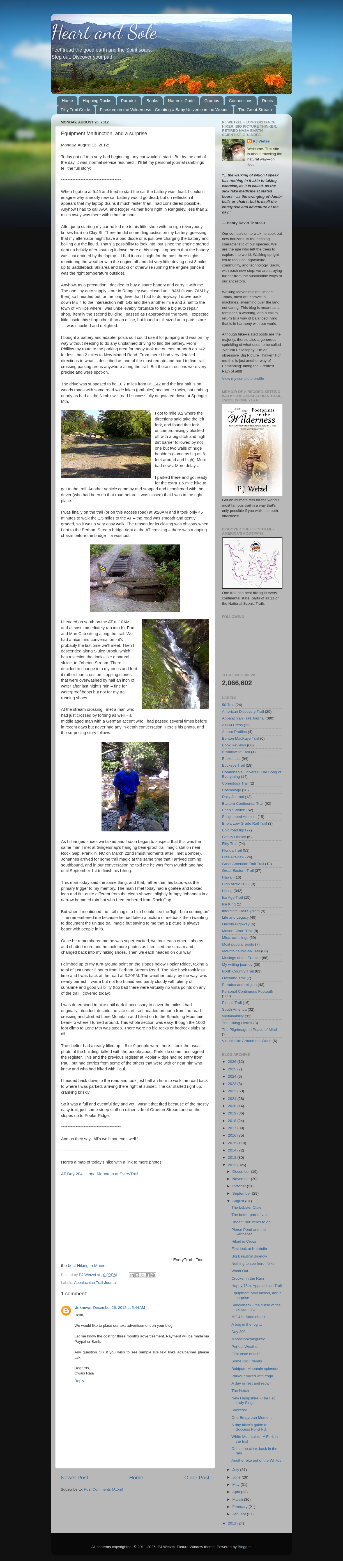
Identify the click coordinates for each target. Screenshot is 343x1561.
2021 (232, 1098)
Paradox (129, 100)
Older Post (196, 1477)
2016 (232, 1135)
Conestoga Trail (235, 783)
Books (152, 100)
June (237, 1477)
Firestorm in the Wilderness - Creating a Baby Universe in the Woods (164, 109)
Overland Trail (234, 978)
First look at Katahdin (249, 1249)
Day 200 (238, 1332)
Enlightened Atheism (239, 817)
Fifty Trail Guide (75, 109)
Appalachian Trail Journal (95, 1282)
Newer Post (74, 1477)
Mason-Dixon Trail (237, 931)
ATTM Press (232, 725)
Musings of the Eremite (241, 958)
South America (234, 1009)
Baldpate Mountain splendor (254, 1369)
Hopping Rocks (97, 100)
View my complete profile (243, 378)
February (240, 1507)
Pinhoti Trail (232, 1003)
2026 (232, 1061)
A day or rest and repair (251, 1383)
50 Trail (228, 705)
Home (67, 100)
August (238, 1201)
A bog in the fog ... (246, 1324)
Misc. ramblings (235, 937)
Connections (240, 100)
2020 (232, 1106)
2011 (232, 1523)
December (241, 1171)
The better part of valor (250, 1215)
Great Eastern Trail (238, 870)
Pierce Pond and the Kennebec (248, 1231)
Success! (239, 1410)
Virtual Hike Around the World (247, 1041)
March (238, 1499)
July (236, 1470)
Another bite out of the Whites (256, 1460)
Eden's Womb (233, 810)
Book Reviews (234, 745)
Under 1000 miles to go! (251, 1222)
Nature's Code (181, 100)
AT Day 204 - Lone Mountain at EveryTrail (99, 1174)
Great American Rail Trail (243, 864)
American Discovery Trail (243, 711)
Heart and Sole (104, 32)
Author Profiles (234, 732)
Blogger (244, 1547)
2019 (232, 1113)
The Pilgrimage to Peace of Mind (249, 1029)
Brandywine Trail (236, 752)
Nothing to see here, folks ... (254, 1263)
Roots (267, 100)
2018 (232, 1121)
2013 (232, 1157)
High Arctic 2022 (236, 884)
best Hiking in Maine (86, 1265)
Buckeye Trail (233, 765)
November (241, 1179)
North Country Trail (238, 971)
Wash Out (239, 1271)
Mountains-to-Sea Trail (241, 951)
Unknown (83, 1307)
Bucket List (231, 759)
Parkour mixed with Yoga (252, 1376)
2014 (232, 1150)
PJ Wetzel (262, 141)
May (236, 1484)
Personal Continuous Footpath (247, 991)
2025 (232, 1069)
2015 (232, 1143)
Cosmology (231, 790)
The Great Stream (255, 109)
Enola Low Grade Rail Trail (244, 823)
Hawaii (228, 877)
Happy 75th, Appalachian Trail (256, 1286)
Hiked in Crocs (243, 1241)
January (239, 1514)
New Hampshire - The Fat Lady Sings (253, 1400)
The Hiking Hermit (237, 1023)
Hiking (227, 891)
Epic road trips (234, 830)
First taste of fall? (245, 1354)
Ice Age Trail (232, 897)
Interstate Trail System (241, 911)
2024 (232, 1076)
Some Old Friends (246, 1361)
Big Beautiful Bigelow (249, 1256)
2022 (232, 1091)
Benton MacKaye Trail (240, 738)
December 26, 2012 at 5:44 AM (119, 1307)
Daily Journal (233, 797)
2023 (232, 1084)
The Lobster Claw (246, 1207)
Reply (79, 1381)
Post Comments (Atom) (103, 1489)
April (236, 1492)
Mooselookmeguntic (248, 1339)
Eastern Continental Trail (243, 803)
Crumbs (211, 100)
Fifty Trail (230, 844)
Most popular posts (238, 944)
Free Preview (233, 857)
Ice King (229, 904)
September (242, 1193)
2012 (232, 1165)
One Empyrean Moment (251, 1417)
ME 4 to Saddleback (248, 1317)
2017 (232, 1128)
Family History (234, 837)
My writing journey (237, 964)
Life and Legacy (235, 917)
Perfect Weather (245, 1346)
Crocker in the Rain (247, 1278)
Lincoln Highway (236, 924)
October (239, 1186)
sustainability (233, 1016)
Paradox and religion (239, 985)
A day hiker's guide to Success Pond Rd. (249, 1427)
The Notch (240, 1390)
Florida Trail (232, 850)
